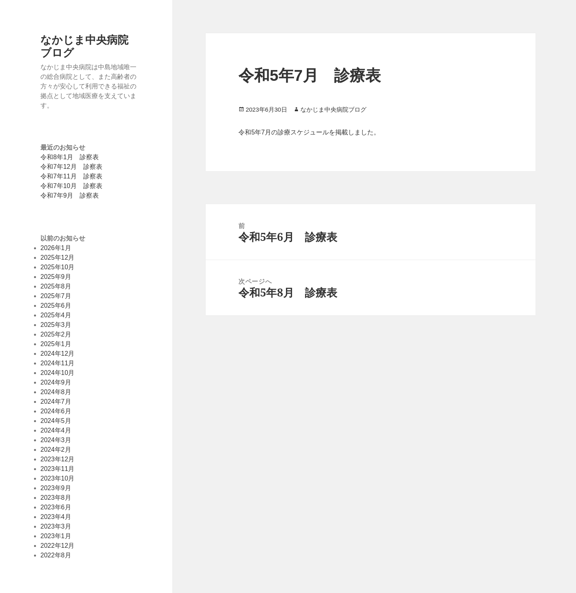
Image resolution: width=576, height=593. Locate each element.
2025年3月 (55, 324)
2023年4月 (55, 516)
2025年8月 (55, 286)
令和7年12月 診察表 (71, 166)
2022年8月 (55, 555)
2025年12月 (57, 257)
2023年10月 (57, 478)
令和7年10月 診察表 (71, 185)
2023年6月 (55, 507)
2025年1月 (55, 344)
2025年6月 (55, 305)
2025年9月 (55, 276)
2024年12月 (57, 353)
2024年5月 (55, 420)
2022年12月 (57, 545)
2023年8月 (55, 497)
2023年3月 (55, 526)
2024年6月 (55, 411)
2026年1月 (55, 247)
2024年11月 (57, 363)
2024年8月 (55, 392)
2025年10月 (57, 267)
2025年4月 (55, 315)
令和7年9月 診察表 (69, 195)
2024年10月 (57, 372)
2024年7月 (55, 401)
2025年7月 (55, 295)
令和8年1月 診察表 (69, 157)
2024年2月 (55, 449)
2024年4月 (55, 430)
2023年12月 (57, 459)
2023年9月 (55, 488)
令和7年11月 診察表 (71, 176)
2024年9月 (55, 382)
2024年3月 (55, 440)
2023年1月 (55, 536)
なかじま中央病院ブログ (84, 46)
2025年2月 (55, 334)
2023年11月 (57, 468)
